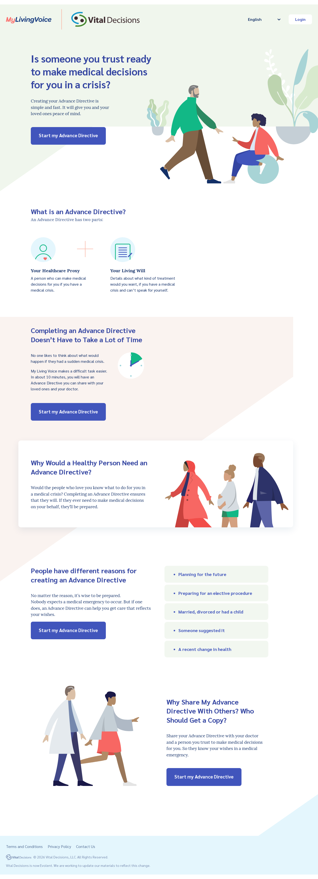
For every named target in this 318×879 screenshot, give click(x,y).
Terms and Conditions (24, 846)
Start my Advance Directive (68, 135)
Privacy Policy (59, 846)
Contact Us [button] (85, 846)
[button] (216, 574)
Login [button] (300, 19)
